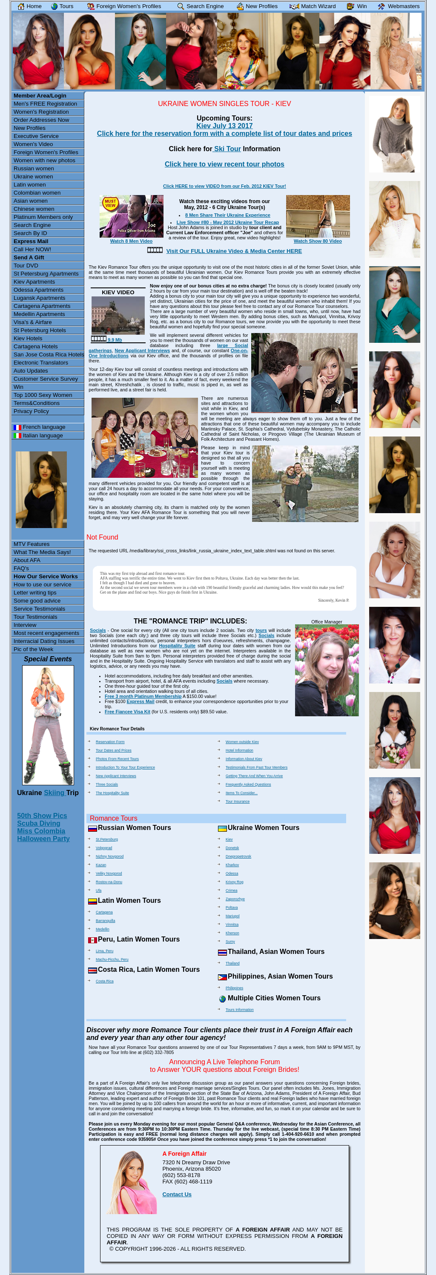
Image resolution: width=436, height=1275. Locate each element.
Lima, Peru (104, 951)
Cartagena (104, 912)
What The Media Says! (42, 552)
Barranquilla (105, 921)
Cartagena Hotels (36, 346)
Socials (98, 630)
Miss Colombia (41, 831)
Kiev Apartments (34, 282)
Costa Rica (105, 981)
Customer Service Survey (46, 379)
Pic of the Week (33, 649)
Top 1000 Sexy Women (43, 395)
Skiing (55, 792)
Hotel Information (239, 750)
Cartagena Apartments (42, 306)
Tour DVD (26, 265)
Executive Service (36, 136)
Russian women (34, 168)
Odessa (232, 873)
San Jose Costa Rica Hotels (49, 354)
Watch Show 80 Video (318, 238)
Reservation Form (110, 742)
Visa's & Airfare (33, 322)
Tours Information (240, 1010)
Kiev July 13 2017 (224, 125)
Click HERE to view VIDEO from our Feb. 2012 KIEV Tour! (224, 186)
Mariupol (233, 916)
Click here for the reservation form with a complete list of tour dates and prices (224, 133)
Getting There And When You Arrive (254, 776)
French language (40, 427)
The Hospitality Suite (112, 793)
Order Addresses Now (41, 120)
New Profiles (30, 128)
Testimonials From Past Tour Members (256, 767)
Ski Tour (226, 148)
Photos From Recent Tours (117, 759)
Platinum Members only (43, 217)
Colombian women (37, 193)
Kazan (101, 865)
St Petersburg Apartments (46, 273)
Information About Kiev (244, 759)
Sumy (230, 941)
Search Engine (32, 225)
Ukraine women (33, 176)
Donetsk (232, 848)
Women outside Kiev (242, 742)
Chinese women (34, 209)
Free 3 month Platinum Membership (143, 696)
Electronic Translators (41, 362)
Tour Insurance (238, 801)
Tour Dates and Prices (114, 750)
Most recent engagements (46, 633)
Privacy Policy (31, 411)
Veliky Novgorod (109, 873)
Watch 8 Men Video (132, 238)
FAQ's (21, 568)
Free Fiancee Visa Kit (127, 711)
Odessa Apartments (38, 290)
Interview (25, 625)
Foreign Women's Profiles (46, 152)
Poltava (232, 907)
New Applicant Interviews (142, 350)
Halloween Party (43, 838)
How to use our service (43, 584)
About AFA (27, 560)
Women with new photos (44, 160)
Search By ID (30, 233)
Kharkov (232, 865)
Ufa (98, 890)
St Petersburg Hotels (40, 330)
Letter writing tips (35, 592)
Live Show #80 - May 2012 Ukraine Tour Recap (228, 222)
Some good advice (37, 600)
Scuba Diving (38, 823)
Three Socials (107, 784)
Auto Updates (31, 371)
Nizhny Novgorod (109, 856)
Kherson (232, 933)
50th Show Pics (42, 815)
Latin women (30, 184)
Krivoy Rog (235, 882)
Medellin (102, 929)
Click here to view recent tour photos (224, 164)
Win (18, 387)
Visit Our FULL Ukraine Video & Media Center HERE (234, 251)
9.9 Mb (106, 339)
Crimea (231, 890)
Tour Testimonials (35, 617)
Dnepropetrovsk (238, 856)
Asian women (31, 201)
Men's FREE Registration (45, 104)
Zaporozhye (235, 899)
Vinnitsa (232, 924)
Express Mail (141, 701)
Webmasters (397, 6)
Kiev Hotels (28, 338)
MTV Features (31, 544)
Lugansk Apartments (40, 298)
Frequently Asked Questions (248, 784)
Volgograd (104, 848)
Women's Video (33, 144)
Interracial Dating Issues (44, 641)
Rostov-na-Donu (109, 882)
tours (261, 630)
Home (28, 6)
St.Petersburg (107, 839)
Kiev (229, 839)
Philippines (234, 988)
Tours (60, 6)
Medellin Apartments (39, 314)
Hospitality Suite (177, 645)
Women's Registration (41, 112)
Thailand (233, 963)
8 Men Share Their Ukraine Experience (227, 215)
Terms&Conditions (37, 403)
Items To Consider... (242, 793)
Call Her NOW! (32, 249)
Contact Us (177, 1194)
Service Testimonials (39, 609)
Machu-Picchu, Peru (112, 959)
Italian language (38, 435)
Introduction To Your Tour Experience (125, 767)
